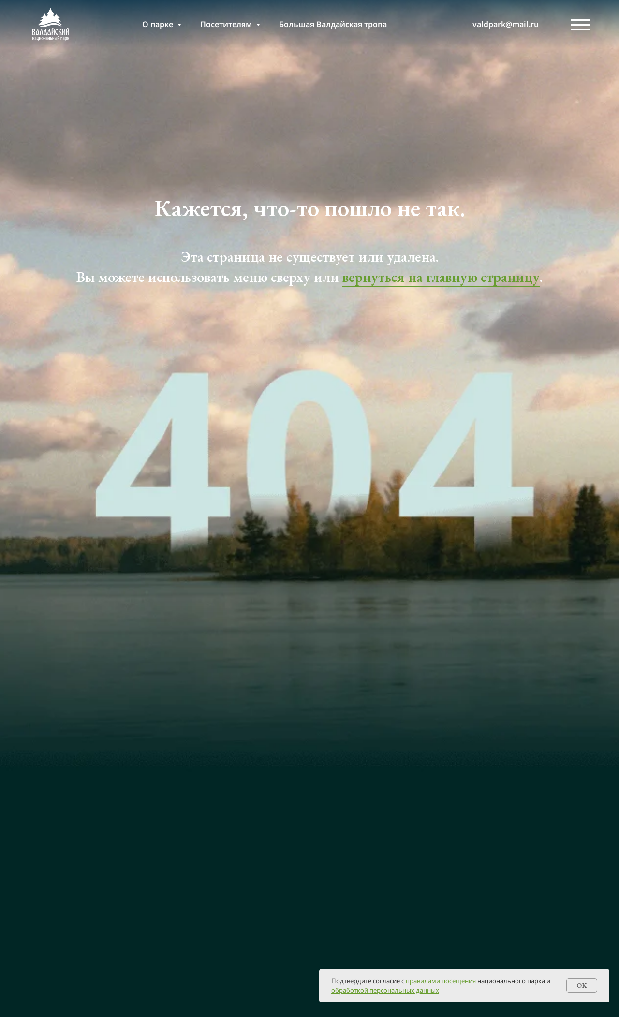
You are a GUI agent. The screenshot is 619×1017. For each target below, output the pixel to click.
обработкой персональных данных (385, 990)
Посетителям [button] (227, 24)
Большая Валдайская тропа (333, 24)
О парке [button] (158, 24)
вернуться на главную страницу (441, 276)
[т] (445, 24)
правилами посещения (441, 980)
